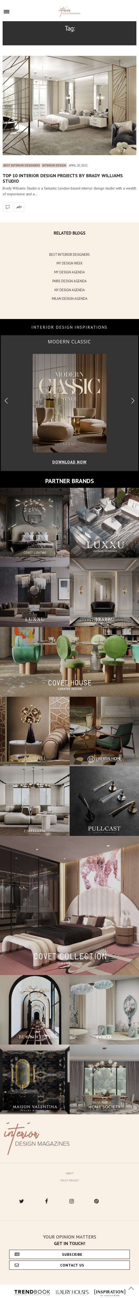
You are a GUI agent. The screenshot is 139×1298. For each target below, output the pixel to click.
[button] (132, 400)
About (70, 1173)
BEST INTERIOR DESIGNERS (69, 254)
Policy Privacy (69, 1180)
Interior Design (54, 165)
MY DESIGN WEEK (70, 263)
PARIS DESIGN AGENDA (69, 281)
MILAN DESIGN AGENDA (69, 298)
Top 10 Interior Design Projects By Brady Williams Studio (63, 178)
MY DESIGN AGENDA (69, 272)
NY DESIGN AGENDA (69, 290)
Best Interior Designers (21, 165)
